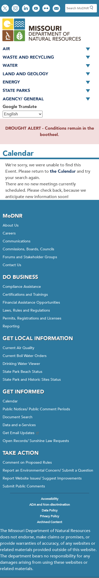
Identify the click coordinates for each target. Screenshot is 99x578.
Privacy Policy (49, 516)
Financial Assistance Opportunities (31, 302)
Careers (9, 233)
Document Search (17, 417)
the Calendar (63, 171)
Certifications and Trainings (25, 294)
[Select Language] (23, 114)
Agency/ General (48, 99)
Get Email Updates (21, 432)
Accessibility (49, 498)
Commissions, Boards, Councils (28, 249)
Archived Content (49, 522)
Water (48, 65)
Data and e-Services (19, 424)
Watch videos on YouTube (36, 8)
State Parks (48, 90)
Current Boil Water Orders (24, 355)
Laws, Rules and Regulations (26, 310)
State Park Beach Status (22, 371)
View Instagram (16, 8)
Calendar (10, 401)
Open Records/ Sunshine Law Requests (36, 440)
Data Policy (50, 510)
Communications (16, 241)
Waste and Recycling (48, 57)
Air (48, 49)
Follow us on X (5, 8)
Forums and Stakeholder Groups (30, 257)
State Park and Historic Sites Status (32, 379)
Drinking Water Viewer (21, 363)
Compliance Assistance (22, 286)
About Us (10, 225)
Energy (48, 82)
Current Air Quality (18, 347)
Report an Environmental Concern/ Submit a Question (48, 470)
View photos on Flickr (46, 8)
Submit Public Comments (24, 486)
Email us (57, 8)
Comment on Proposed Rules (27, 462)
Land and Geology (48, 74)
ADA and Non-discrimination (49, 504)
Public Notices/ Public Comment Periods (36, 409)
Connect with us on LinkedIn (26, 8)
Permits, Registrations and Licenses (32, 318)
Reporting (11, 326)
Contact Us (12, 264)
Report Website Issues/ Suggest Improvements (42, 478)
